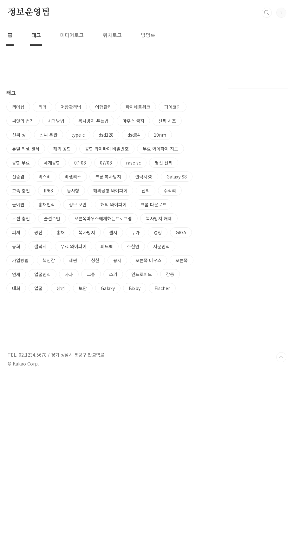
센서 (113, 321)
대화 (16, 377)
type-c (78, 223)
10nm (160, 223)
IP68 (48, 279)
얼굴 (38, 377)
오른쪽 (181, 349)
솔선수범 (52, 307)
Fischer (162, 377)
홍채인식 (46, 293)
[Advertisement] (102, 122)
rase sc (133, 251)
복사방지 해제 (159, 307)
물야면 (18, 293)
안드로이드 (141, 363)
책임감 (48, 349)
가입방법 (20, 349)
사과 (69, 363)
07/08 (106, 251)
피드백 (107, 335)
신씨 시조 (167, 209)
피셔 (16, 321)
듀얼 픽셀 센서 (25, 237)
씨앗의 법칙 (23, 209)
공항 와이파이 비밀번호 (107, 237)
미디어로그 (72, 35)
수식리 (170, 279)
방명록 (148, 35)
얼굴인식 (42, 363)
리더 (42, 195)
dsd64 (133, 223)
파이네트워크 (138, 195)
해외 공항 (62, 237)
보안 (83, 377)
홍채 (60, 321)
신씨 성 (19, 223)
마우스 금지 (133, 209)
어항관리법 (71, 195)
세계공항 (52, 251)
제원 (73, 349)
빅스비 (44, 265)
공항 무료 (21, 251)
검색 (266, 12)
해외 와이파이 (114, 293)
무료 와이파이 (74, 335)
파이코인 (172, 195)
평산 (38, 321)
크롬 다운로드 (153, 293)
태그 (36, 35)
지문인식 (161, 335)
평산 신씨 (164, 251)
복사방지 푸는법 (93, 209)
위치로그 (112, 35)
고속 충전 (21, 279)
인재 (16, 363)
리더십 (18, 195)
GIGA (181, 321)
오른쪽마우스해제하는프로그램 (103, 307)
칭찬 (95, 349)
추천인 (133, 335)
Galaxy (108, 377)
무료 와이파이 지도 (160, 237)
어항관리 (103, 195)
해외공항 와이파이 (110, 279)
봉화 (16, 335)
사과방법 (56, 209)
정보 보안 (78, 293)
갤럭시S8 (144, 265)
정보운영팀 (29, 12)
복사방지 (87, 321)
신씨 (145, 279)
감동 (170, 363)
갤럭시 (40, 335)
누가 (135, 321)
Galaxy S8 (177, 265)
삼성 (60, 377)
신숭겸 (18, 265)
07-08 (80, 251)
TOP (281, 535)
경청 (158, 321)
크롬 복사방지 (108, 265)
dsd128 (106, 223)
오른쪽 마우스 (148, 349)
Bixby (134, 377)
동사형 (73, 279)
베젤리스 (73, 265)
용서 (117, 349)
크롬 (91, 363)
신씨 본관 (48, 223)
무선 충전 (21, 307)
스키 (113, 363)
